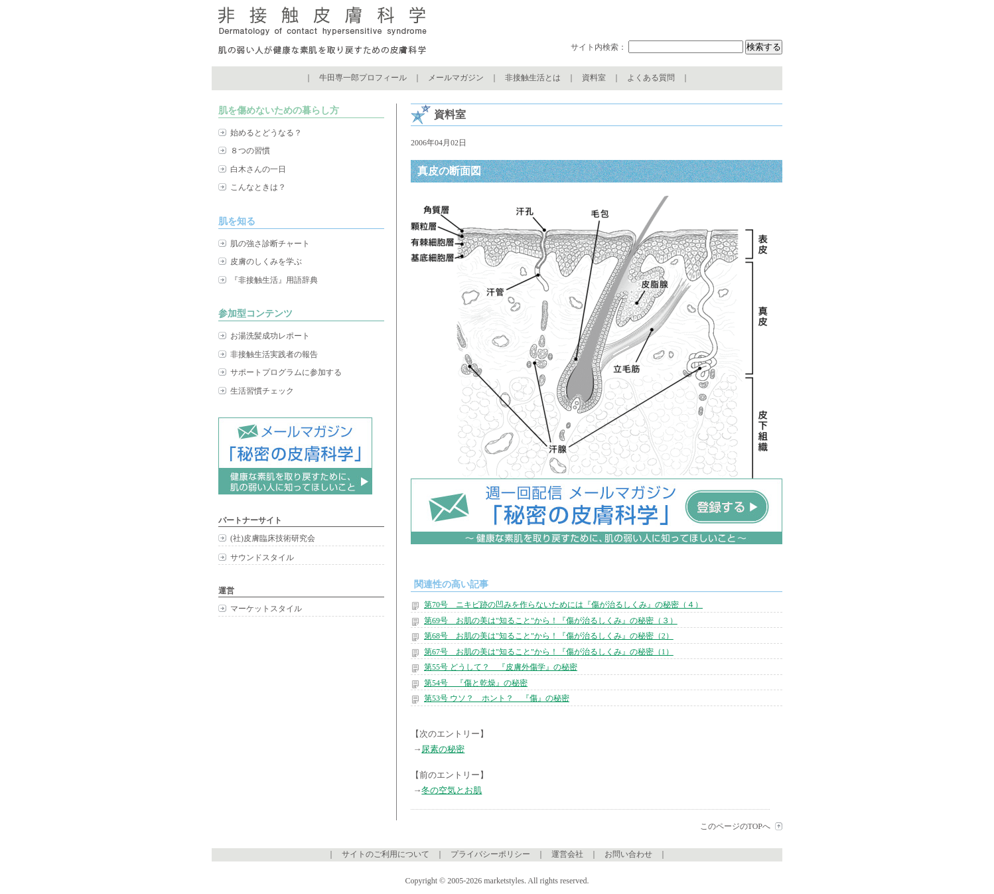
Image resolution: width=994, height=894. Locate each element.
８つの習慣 (250, 150)
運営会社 (567, 854)
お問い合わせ (628, 854)
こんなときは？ (258, 187)
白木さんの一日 (258, 169)
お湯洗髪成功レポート (270, 335)
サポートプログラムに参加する (286, 372)
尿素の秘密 (442, 749)
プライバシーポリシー (490, 854)
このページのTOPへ (735, 826)
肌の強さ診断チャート (270, 243)
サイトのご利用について (385, 854)
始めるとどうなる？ (266, 132)
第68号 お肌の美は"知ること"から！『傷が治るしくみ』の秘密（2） (549, 635)
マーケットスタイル (266, 608)
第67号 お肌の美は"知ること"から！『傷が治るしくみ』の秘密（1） (549, 651)
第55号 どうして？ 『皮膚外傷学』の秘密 (500, 667)
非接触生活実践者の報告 (274, 354)
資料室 (594, 77)
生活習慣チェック (262, 391)
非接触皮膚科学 (322, 33)
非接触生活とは (533, 77)
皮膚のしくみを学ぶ (266, 261)
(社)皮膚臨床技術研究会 (272, 538)
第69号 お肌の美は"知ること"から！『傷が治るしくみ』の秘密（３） (550, 620)
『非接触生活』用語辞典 (274, 280)
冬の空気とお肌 (451, 790)
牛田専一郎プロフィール (363, 77)
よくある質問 (651, 77)
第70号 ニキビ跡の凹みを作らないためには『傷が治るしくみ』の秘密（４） (563, 604)
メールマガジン (456, 77)
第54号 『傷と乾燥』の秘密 (476, 683)
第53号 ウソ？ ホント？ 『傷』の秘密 (496, 698)
